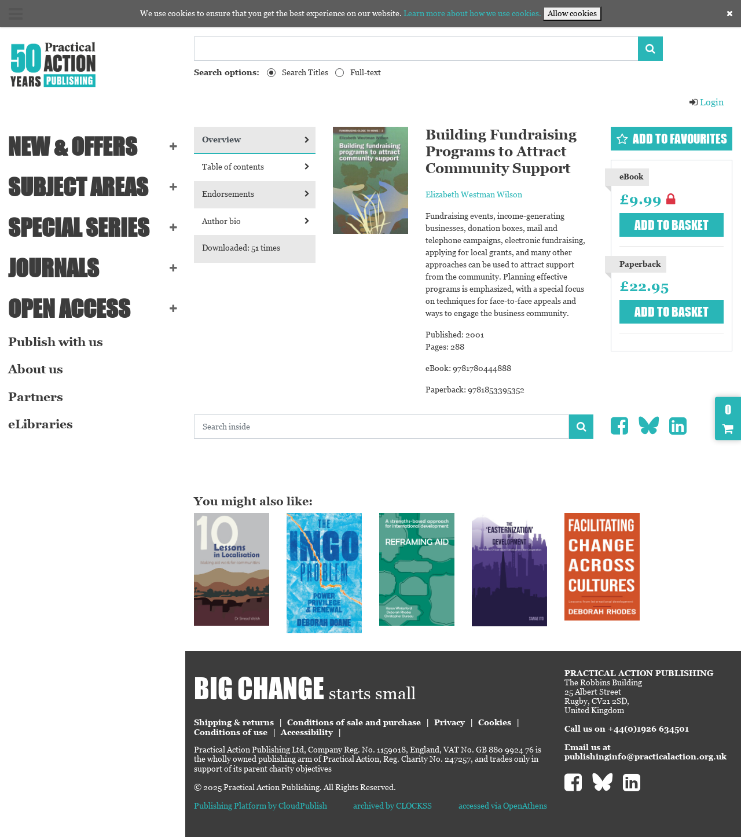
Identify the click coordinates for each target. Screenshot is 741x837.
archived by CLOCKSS (392, 805)
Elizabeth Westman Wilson (473, 194)
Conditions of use (230, 732)
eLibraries (40, 424)
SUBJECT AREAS (78, 187)
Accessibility (307, 732)
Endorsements (256, 194)
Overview (256, 139)
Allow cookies (572, 13)
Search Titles (305, 72)
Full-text (365, 72)
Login (706, 102)
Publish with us (55, 342)
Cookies (494, 722)
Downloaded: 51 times (241, 247)
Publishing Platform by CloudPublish (260, 805)
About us (35, 369)
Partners (35, 397)
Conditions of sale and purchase (354, 722)
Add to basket (671, 225)
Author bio (256, 221)
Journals (53, 268)
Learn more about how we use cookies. (472, 13)
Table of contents (256, 166)
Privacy (449, 722)
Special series (78, 227)
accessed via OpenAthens (502, 805)
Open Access (69, 308)
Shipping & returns (234, 722)
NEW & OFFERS (72, 146)
